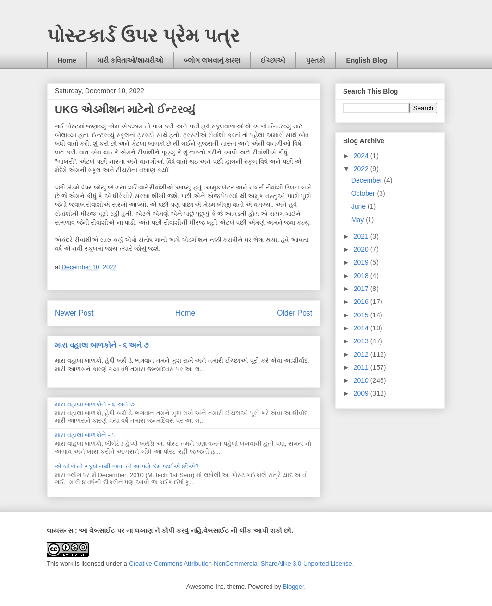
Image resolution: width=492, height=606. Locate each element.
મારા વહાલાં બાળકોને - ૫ (85, 435)
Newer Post (74, 313)
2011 (362, 367)
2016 (362, 301)
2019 (362, 262)
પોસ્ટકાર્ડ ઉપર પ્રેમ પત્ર (143, 35)
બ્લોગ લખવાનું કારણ (212, 60)
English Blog (366, 60)
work (66, 563)
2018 (362, 275)
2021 (362, 236)
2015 (362, 315)
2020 (362, 249)
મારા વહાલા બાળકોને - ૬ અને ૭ (101, 345)
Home (67, 60)
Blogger (293, 586)
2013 (362, 341)
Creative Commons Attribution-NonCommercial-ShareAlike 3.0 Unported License (240, 563)
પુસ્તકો (315, 60)
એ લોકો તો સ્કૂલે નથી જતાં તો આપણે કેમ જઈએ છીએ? (126, 466)
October (364, 193)
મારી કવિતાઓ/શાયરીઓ (130, 60)
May (358, 220)
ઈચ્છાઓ (273, 60)
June (359, 206)
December (367, 180)
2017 (362, 288)
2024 (362, 156)
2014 (362, 328)
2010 (362, 380)
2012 (362, 354)
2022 (362, 169)
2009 (362, 393)
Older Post (294, 313)
